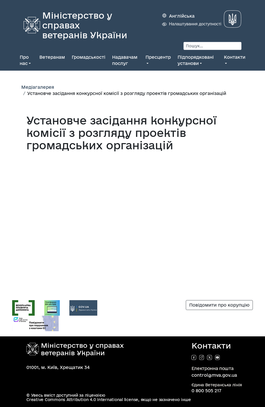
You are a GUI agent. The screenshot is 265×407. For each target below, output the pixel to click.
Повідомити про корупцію (219, 304)
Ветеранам (52, 57)
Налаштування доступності (195, 24)
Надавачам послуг (124, 60)
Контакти (234, 57)
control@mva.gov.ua (214, 375)
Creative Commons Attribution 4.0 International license (82, 399)
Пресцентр (158, 57)
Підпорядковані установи (196, 60)
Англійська (182, 15)
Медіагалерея (37, 87)
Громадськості (88, 57)
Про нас (24, 60)
